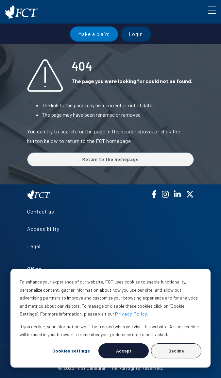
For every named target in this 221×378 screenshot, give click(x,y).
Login (136, 34)
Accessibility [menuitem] (43, 229)
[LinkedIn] (177, 194)
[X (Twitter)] (190, 194)
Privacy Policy (131, 314)
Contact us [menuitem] (40, 211)
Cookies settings (71, 350)
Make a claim (94, 34)
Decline (176, 350)
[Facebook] (154, 194)
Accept (123, 350)
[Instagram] (165, 194)
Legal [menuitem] (34, 246)
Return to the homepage (110, 159)
